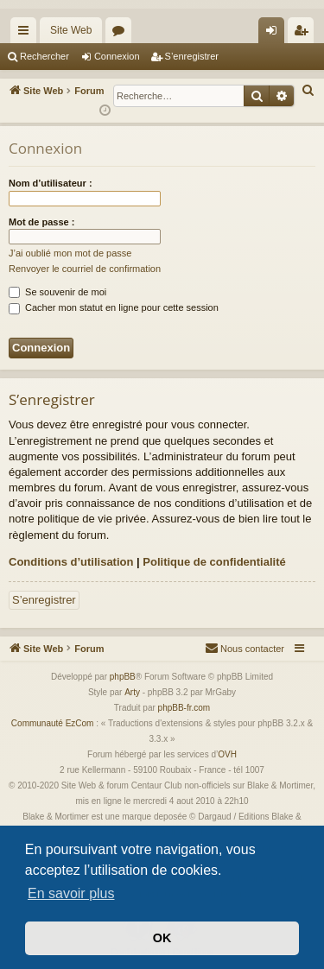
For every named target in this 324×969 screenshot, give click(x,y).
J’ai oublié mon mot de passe (70, 253)
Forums (121, 33)
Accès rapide (26, 33)
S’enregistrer (192, 56)
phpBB (123, 676)
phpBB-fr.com (184, 707)
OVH (227, 754)
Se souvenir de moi (57, 292)
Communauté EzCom (52, 723)
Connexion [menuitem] (275, 33)
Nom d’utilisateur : (50, 183)
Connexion (117, 56)
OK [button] (162, 938)
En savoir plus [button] (71, 893)
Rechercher (44, 56)
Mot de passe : (41, 222)
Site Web (71, 30)
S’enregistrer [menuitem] (304, 33)
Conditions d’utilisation (71, 561)
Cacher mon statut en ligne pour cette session (114, 307)
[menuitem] (308, 90)
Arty (132, 692)
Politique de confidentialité (214, 561)
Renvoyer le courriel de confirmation (85, 268)
